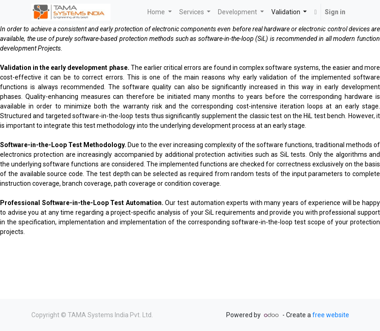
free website (330, 315)
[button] (315, 12)
